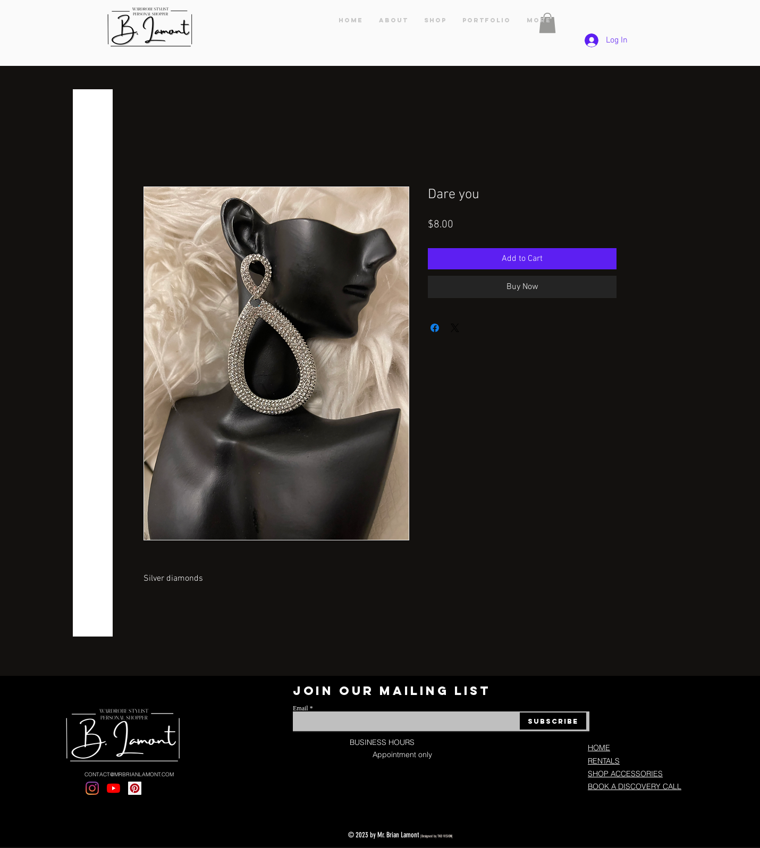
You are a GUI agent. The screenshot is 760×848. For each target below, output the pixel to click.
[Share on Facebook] (434, 327)
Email (300, 708)
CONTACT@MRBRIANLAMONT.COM (129, 774)
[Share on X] (455, 327)
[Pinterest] (134, 788)
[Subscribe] (553, 721)
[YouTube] (113, 788)
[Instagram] (92, 788)
